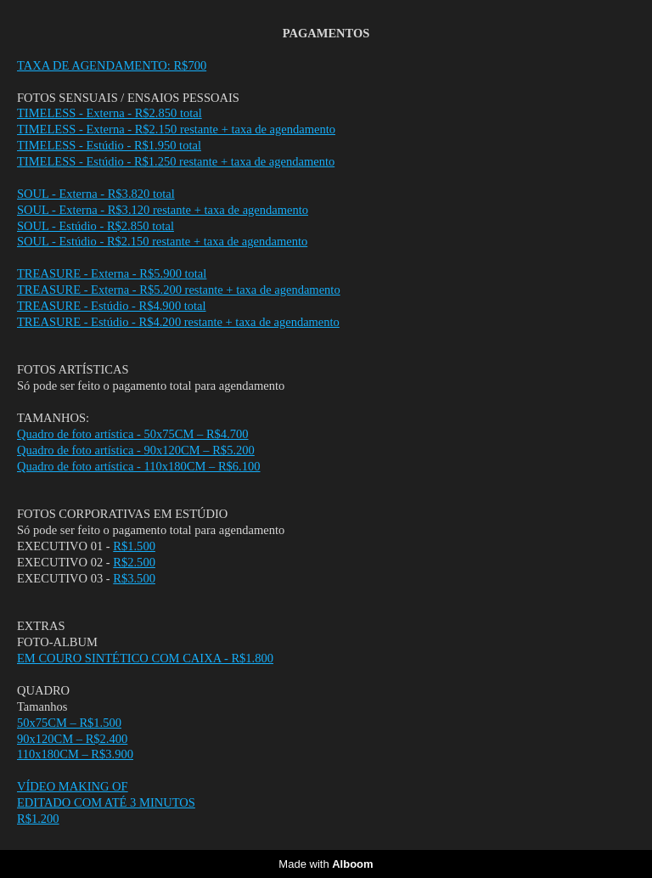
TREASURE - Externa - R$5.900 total (111, 273)
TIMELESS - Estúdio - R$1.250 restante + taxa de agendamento (175, 161)
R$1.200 (38, 819)
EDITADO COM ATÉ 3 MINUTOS (106, 802)
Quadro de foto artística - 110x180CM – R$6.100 (139, 466)
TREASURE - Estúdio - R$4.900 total (111, 306)
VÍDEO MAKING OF (72, 786)
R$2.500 (134, 562)
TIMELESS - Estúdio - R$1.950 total (109, 145)
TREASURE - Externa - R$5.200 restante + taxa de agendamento (178, 290)
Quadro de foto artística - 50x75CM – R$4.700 (133, 434)
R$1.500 (134, 546)
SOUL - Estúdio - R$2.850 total (95, 226)
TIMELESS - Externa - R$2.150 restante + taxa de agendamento (176, 129)
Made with (325, 864)
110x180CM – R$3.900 (75, 754)
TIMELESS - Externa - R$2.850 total (109, 113)
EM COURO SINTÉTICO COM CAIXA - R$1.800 (145, 658)
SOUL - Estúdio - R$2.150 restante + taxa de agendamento (162, 241)
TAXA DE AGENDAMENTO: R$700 (111, 65)
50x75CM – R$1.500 (69, 723)
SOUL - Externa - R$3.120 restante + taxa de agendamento (162, 210)
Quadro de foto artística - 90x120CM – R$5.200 (136, 450)
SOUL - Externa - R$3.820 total (96, 194)
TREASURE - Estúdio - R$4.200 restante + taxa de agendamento (178, 322)
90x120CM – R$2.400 (72, 739)
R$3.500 (134, 578)
